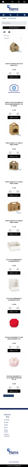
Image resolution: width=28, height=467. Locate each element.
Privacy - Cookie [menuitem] (6, 431)
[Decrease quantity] (10, 73)
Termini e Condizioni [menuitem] (7, 435)
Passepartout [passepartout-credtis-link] (17, 465)
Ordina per (6, 35)
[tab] (4, 32)
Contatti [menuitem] (6, 422)
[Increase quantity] (18, 73)
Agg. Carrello (14, 77)
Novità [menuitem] (5, 427)
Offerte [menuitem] (6, 425)
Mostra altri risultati (8, 395)
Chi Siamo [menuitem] (6, 420)
